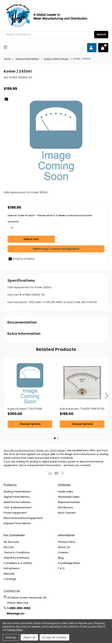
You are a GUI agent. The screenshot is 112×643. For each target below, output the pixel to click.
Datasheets (11, 567)
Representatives (69, 501)
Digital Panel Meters (17, 496)
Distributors (65, 506)
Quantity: (13, 221)
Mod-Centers (67, 512)
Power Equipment (15, 512)
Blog (61, 557)
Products (10, 484)
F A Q (61, 567)
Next (106, 394)
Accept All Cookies (54, 637)
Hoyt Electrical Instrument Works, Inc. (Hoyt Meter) (35, 449)
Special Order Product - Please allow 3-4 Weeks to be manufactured (50, 215)
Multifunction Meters (17, 501)
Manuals (9, 573)
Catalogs (10, 578)
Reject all (29, 637)
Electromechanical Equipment (23, 517)
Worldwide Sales (68, 496)
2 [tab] (58, 437)
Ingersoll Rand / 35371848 (25, 408)
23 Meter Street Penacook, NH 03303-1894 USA (26, 599)
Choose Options (30, 423)
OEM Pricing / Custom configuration (56, 248)
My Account (11, 541)
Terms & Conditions (17, 552)
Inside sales (65, 490)
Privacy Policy (66, 541)
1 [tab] (55, 437)
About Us (64, 546)
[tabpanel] (30, 394)
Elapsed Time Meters (17, 522)
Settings (10, 637)
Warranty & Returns (16, 557)
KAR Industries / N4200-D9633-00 (82, 408)
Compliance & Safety (18, 562)
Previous (4, 394)
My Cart (9, 546)
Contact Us (12, 590)
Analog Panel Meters (17, 490)
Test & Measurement (18, 506)
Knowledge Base (69, 562)
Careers (63, 552)
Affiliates (64, 484)
